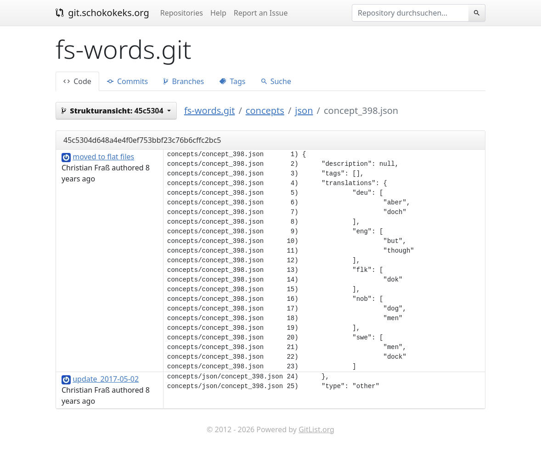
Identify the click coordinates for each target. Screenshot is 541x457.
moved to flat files (103, 157)
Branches (183, 81)
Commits (127, 81)
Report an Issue (261, 13)
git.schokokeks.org (102, 12)
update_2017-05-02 (106, 379)
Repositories (181, 13)
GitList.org (316, 429)
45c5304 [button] (113, 111)
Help (218, 13)
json (304, 110)
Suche (276, 81)
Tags (232, 81)
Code (77, 81)
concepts (265, 110)
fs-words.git (209, 110)
